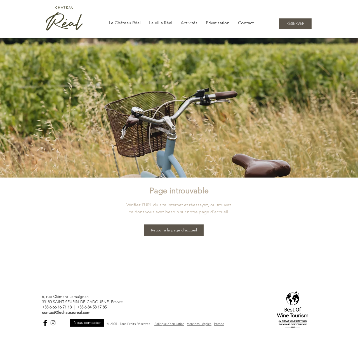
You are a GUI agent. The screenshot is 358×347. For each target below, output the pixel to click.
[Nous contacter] (87, 323)
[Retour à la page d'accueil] (174, 230)
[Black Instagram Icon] (53, 323)
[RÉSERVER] (295, 23)
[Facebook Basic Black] (45, 323)
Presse (219, 324)
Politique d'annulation (169, 324)
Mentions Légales (199, 324)
